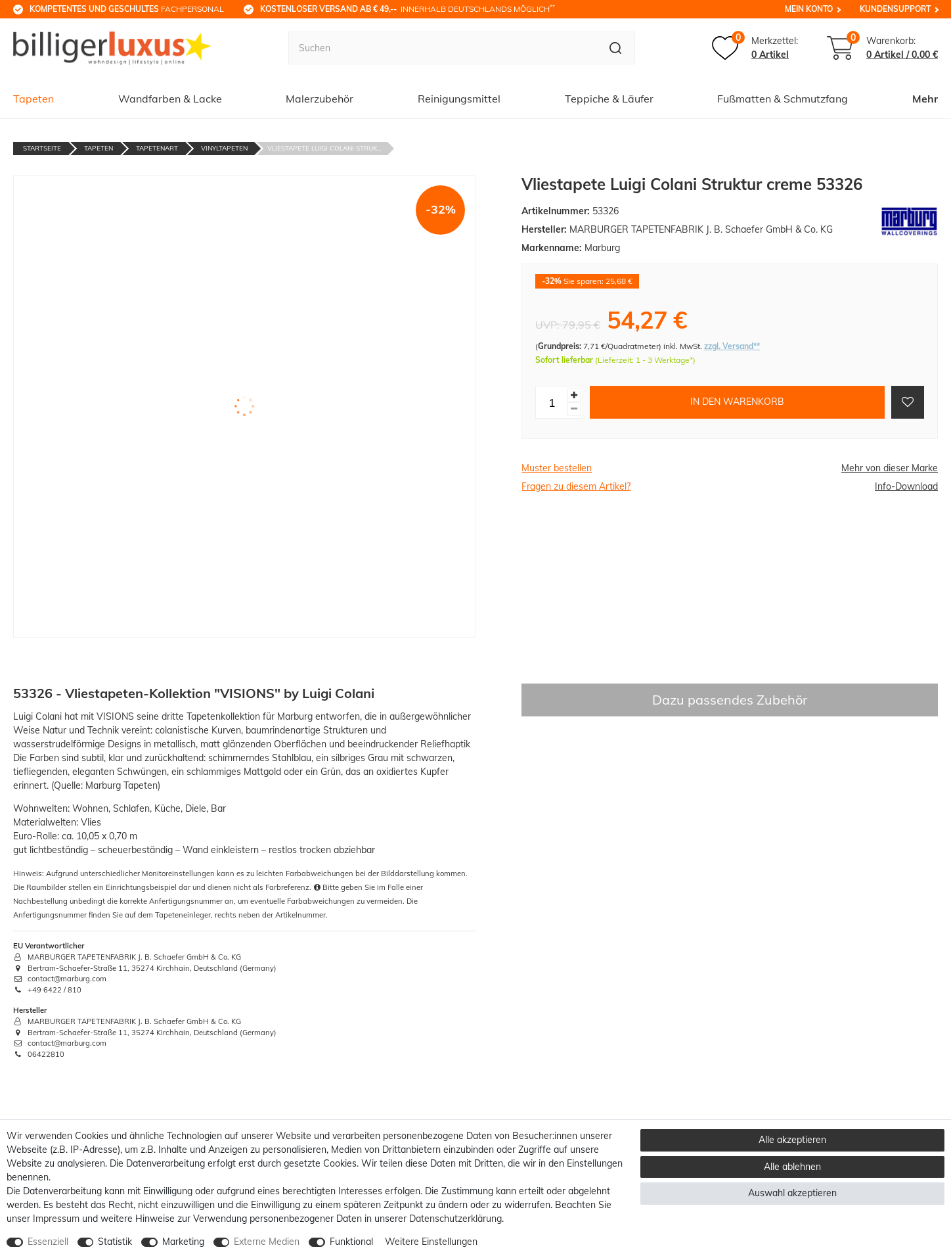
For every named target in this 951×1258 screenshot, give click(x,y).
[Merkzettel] (755, 48)
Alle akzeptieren (792, 1140)
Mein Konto (809, 9)
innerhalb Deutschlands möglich (407, 8)
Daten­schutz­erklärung (455, 1218)
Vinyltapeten (224, 148)
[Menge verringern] (574, 409)
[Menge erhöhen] (574, 395)
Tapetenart (157, 148)
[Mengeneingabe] (551, 402)
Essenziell (48, 1241)
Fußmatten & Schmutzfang (782, 98)
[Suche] (615, 48)
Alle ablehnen (792, 1167)
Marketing (183, 1241)
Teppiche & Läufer (609, 98)
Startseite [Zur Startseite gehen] (42, 148)
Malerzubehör (319, 98)
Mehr (925, 98)
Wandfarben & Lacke (170, 98)
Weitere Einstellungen (431, 1241)
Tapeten (33, 98)
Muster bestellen (556, 468)
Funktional (351, 1241)
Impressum (56, 1218)
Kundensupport (895, 9)
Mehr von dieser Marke (889, 468)
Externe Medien (266, 1241)
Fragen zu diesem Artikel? (575, 486)
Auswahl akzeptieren (792, 1193)
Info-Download (906, 486)
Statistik (115, 1241)
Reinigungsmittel (459, 98)
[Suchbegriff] (442, 48)
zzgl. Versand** (732, 346)
